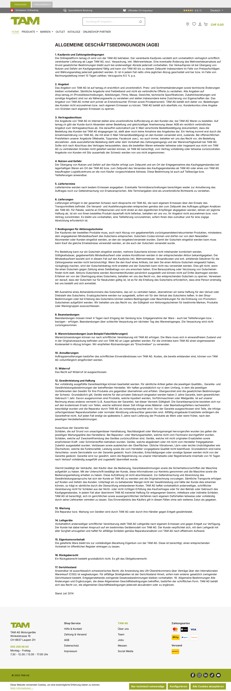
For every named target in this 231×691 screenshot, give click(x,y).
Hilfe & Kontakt (73, 628)
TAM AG (123, 623)
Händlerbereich (42, 4)
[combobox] (110, 22)
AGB (66, 640)
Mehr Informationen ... (21, 688)
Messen (122, 645)
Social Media (125, 651)
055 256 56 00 (19, 646)
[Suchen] (141, 22)
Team (121, 634)
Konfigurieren (178, 686)
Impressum (70, 651)
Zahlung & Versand (75, 634)
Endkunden (20, 4)
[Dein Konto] (200, 24)
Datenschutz (71, 645)
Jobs (121, 640)
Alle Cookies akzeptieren (208, 686)
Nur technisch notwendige (147, 686)
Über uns (123, 628)
